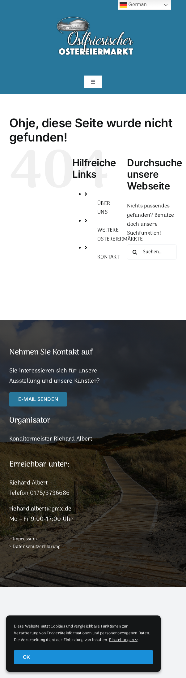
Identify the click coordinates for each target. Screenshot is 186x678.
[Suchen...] (152, 252)
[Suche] (134, 252)
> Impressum (23, 539)
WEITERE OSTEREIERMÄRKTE (120, 235)
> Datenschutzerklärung (35, 546)
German (133, 5)
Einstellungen (123, 640)
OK (26, 657)
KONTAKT (108, 257)
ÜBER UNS (103, 208)
